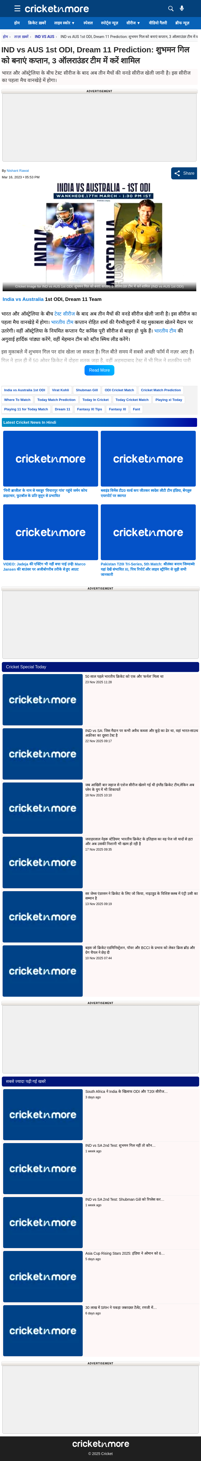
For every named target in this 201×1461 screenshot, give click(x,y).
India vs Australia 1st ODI (24, 390)
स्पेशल (88, 23)
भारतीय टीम (62, 322)
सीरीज (133, 23)
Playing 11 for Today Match (26, 409)
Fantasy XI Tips (89, 409)
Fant (136, 409)
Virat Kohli (60, 390)
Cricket (107, 1454)
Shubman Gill (87, 390)
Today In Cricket (95, 400)
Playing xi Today (168, 400)
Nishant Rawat (18, 171)
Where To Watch (17, 400)
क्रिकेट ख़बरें (37, 23)
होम (17, 23)
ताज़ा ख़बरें (21, 37)
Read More (99, 370)
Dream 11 (62, 409)
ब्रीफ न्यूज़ (182, 23)
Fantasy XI (117, 409)
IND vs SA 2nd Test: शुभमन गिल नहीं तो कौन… (120, 1145)
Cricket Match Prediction (161, 390)
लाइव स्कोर (64, 23)
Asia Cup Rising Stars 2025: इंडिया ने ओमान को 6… (125, 1253)
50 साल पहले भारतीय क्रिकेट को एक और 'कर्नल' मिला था (125, 676)
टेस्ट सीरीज (64, 314)
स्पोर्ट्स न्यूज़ (109, 23)
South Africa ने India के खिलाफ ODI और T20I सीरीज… (126, 1091)
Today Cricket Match (132, 400)
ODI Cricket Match (119, 390)
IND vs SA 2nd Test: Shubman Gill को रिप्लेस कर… (124, 1199)
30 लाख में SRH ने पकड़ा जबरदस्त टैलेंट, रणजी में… (121, 1307)
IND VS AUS (44, 37)
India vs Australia (23, 299)
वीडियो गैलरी (158, 23)
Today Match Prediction (56, 400)
